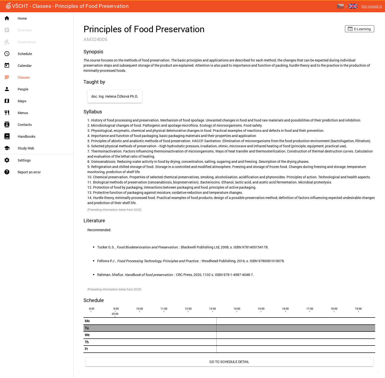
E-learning (362, 29)
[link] (229, 361)
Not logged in (371, 6)
